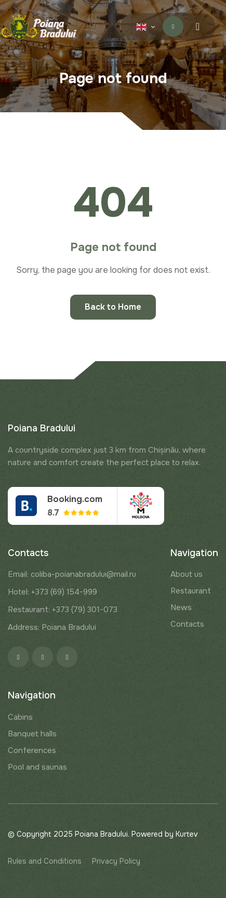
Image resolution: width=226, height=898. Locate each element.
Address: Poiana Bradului (52, 627)
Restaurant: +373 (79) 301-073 (62, 609)
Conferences (32, 750)
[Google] (67, 656)
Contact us (173, 26)
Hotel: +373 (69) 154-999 (52, 592)
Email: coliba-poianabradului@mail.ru (72, 574)
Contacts (187, 624)
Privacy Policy (116, 861)
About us (186, 574)
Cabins (20, 717)
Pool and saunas (37, 767)
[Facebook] (18, 656)
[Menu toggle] (198, 26)
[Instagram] (42, 656)
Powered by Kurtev (164, 834)
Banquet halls (32, 734)
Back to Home (113, 306)
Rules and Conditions (45, 861)
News (181, 607)
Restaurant (190, 591)
